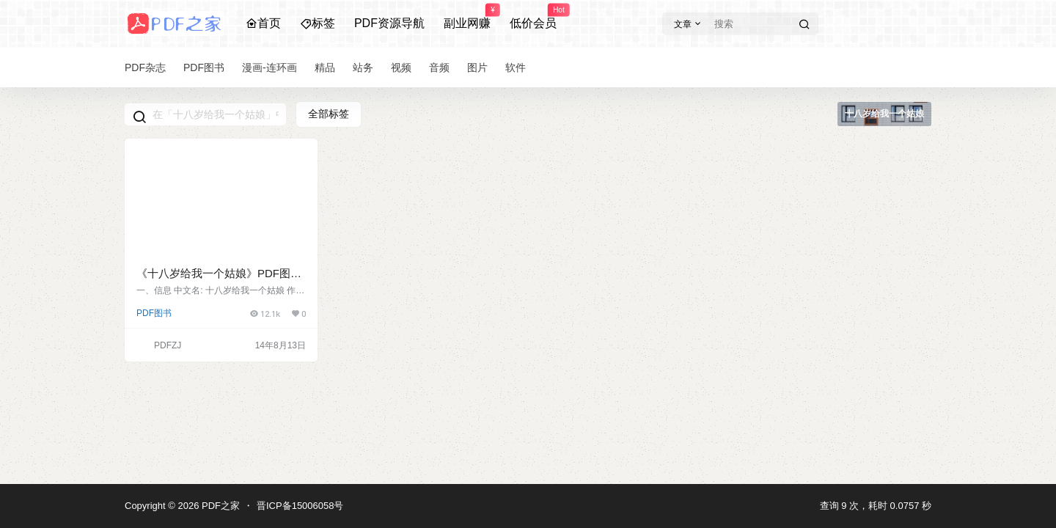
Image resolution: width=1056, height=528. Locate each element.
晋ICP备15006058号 (300, 505)
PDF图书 (154, 313)
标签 (317, 23)
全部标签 (328, 114)
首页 (263, 23)
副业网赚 (467, 17)
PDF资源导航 (389, 23)
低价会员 (533, 17)
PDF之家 (219, 505)
